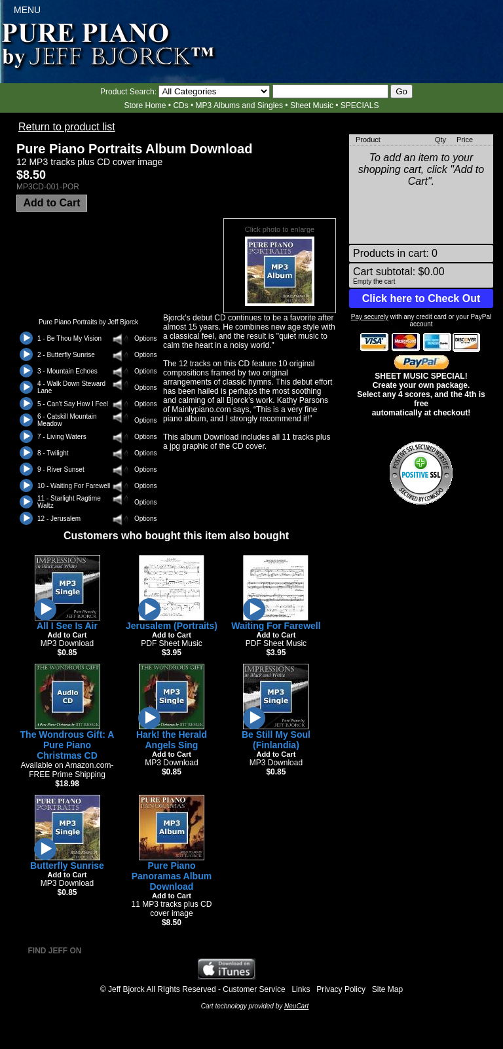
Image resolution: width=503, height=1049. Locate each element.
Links (300, 989)
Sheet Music (311, 105)
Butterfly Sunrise (67, 865)
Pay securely (369, 316)
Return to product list (66, 126)
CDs (180, 105)
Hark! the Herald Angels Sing (171, 739)
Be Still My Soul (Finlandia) (276, 739)
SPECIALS (360, 105)
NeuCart (296, 1006)
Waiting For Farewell (275, 625)
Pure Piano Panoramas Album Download (172, 876)
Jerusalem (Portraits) (171, 625)
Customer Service (254, 989)
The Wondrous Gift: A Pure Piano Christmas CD (67, 745)
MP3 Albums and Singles (239, 105)
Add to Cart (51, 202)
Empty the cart (374, 281)
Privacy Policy (340, 989)
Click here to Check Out (421, 298)
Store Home (145, 105)
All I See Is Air (67, 625)
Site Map (387, 989)
